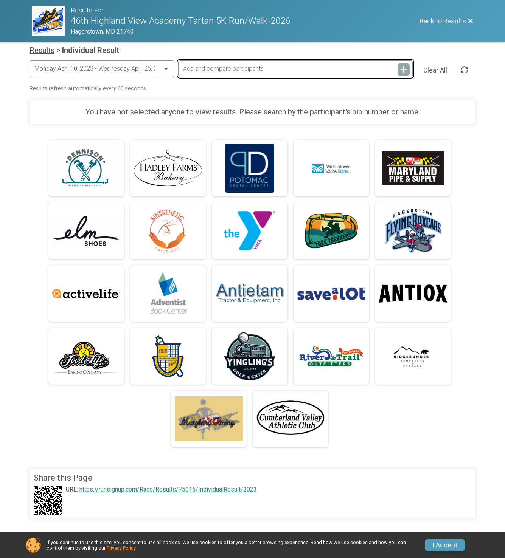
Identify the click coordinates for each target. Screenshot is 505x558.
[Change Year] (102, 68)
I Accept (444, 545)
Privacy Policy (121, 548)
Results (42, 50)
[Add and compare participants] (295, 68)
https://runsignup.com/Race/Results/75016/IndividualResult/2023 (168, 489)
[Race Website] (51, 21)
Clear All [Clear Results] (435, 70)
